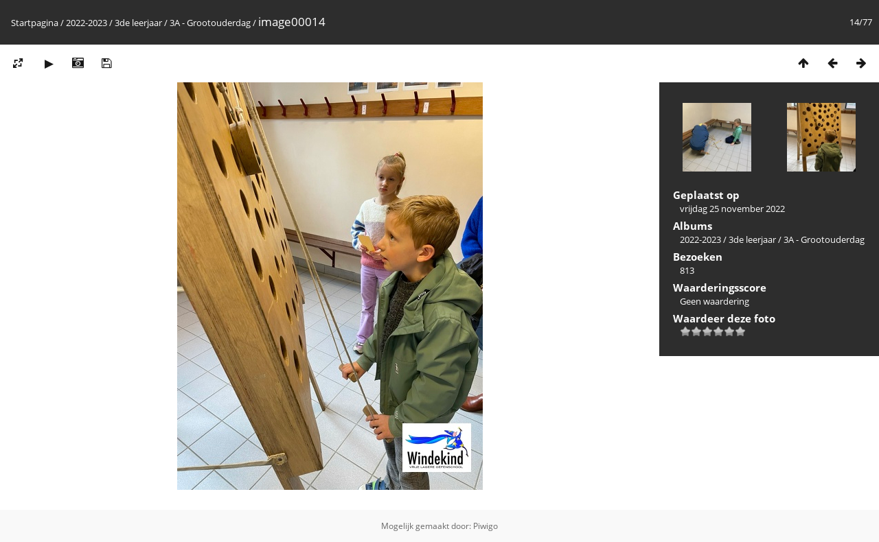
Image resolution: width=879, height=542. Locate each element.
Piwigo (485, 526)
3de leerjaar (138, 22)
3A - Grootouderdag (210, 22)
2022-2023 (86, 22)
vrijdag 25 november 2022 (732, 208)
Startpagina (34, 22)
